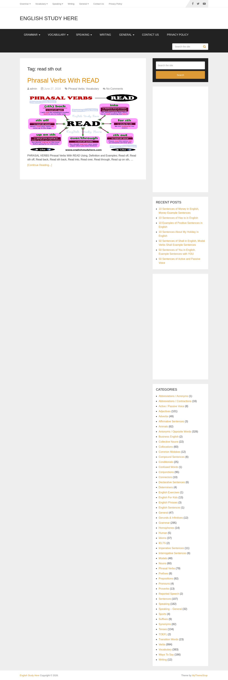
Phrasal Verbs (76, 88)
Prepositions (166, 578)
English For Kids (168, 497)
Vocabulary (40, 4)
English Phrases (168, 502)
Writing (71, 4)
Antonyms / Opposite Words (175, 431)
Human (163, 533)
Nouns (162, 563)
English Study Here (49, 18)
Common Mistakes (169, 451)
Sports (162, 614)
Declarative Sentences (172, 482)
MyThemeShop (200, 675)
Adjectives (165, 411)
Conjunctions (166, 472)
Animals (163, 426)
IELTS (162, 543)
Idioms (162, 538)
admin (33, 88)
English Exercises (169, 492)
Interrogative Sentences (172, 553)
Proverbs (164, 588)
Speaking (56, 4)
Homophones (166, 527)
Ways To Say (166, 654)
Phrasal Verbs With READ (63, 80)
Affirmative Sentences (171, 421)
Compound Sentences (171, 457)
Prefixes (163, 573)
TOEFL (163, 634)
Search (205, 46)
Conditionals (166, 462)
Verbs (162, 644)
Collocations (166, 446)
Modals (163, 558)
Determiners (166, 487)
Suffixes (163, 619)
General (83, 4)
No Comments (114, 88)
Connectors (165, 477)
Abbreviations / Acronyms (173, 396)
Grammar (24, 4)
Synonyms (165, 624)
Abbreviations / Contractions (175, 401)
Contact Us (98, 4)
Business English (169, 436)
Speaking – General (170, 609)
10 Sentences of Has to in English (178, 217)
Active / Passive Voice (171, 406)
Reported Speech (169, 593)
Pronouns (164, 583)
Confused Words (168, 467)
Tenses (163, 629)
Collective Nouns (168, 441)
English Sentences (169, 507)
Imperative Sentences (171, 548)
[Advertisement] (180, 139)
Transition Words (168, 639)
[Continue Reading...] (39, 165)
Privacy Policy (115, 4)
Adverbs (163, 416)
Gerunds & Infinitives (171, 517)
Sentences (165, 598)
